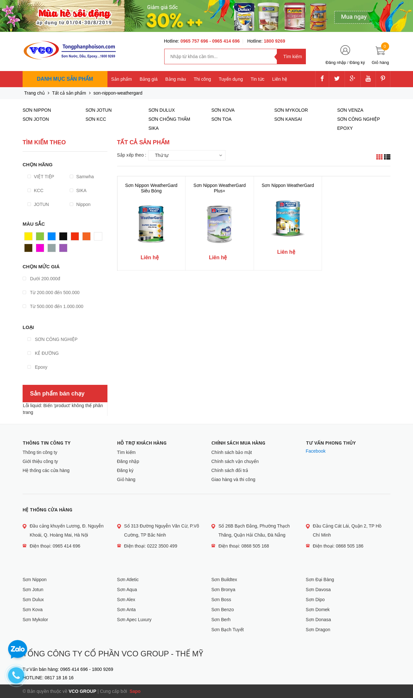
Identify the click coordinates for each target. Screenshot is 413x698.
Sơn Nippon (34, 579)
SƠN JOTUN (99, 110)
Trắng (100, 238)
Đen (63, 238)
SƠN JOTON (36, 119)
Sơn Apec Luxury (134, 619)
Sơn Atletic (128, 579)
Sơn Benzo (222, 609)
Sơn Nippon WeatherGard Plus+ (219, 188)
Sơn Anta (126, 609)
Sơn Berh (221, 619)
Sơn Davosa (318, 589)
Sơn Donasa (318, 619)
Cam (87, 238)
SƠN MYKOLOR (291, 110)
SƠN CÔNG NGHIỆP (52, 339)
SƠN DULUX (161, 110)
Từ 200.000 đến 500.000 (51, 292)
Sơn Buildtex (224, 579)
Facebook (316, 451)
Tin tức (258, 79)
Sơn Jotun (33, 589)
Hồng (41, 249)
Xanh (41, 238)
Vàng (30, 238)
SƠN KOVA (223, 110)
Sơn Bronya (223, 589)
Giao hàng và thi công (233, 479)
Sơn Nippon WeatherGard (288, 185)
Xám (52, 249)
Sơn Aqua (127, 589)
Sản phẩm (121, 79)
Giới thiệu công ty (40, 461)
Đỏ (74, 238)
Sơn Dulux (33, 599)
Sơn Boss (221, 599)
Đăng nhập (336, 62)
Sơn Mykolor (35, 619)
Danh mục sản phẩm (65, 79)
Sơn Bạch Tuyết (227, 629)
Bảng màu (175, 79)
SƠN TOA (221, 119)
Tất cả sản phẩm (69, 93)
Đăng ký (357, 62)
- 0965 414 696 (224, 41)
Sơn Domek (318, 609)
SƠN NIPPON (37, 110)
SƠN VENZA (350, 110)
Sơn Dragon (318, 629)
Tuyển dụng (231, 79)
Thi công (202, 79)
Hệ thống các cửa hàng (46, 470)
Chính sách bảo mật (231, 452)
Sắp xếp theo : (131, 155)
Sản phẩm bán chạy (57, 393)
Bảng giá (148, 79)
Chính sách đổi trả (229, 470)
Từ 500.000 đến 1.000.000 (53, 306)
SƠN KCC (96, 119)
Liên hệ (279, 79)
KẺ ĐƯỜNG (43, 353)
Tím (63, 249)
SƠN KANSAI (288, 119)
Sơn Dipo (315, 599)
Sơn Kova (33, 609)
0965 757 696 (194, 41)
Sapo (134, 691)
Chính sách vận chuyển (235, 461)
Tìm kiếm (126, 452)
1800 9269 (274, 41)
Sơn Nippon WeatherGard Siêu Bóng (151, 188)
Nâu (29, 249)
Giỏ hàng (126, 479)
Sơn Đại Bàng (320, 579)
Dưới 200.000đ (41, 278)
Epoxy (37, 367)
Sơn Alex (126, 599)
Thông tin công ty (40, 452)
